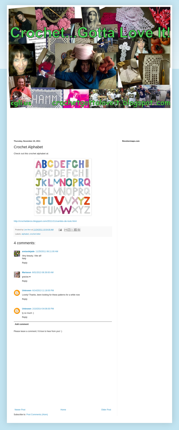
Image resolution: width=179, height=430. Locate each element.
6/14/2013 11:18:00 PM (43, 290)
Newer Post (20, 409)
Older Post (106, 409)
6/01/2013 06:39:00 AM (43, 272)
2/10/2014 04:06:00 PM (43, 309)
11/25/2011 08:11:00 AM (47, 251)
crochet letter (35, 234)
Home (63, 409)
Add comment (22, 324)
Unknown (26, 290)
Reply (24, 263)
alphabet (25, 234)
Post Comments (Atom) (37, 414)
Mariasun (26, 272)
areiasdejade (28, 251)
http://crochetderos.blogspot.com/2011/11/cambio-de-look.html (45, 221)
